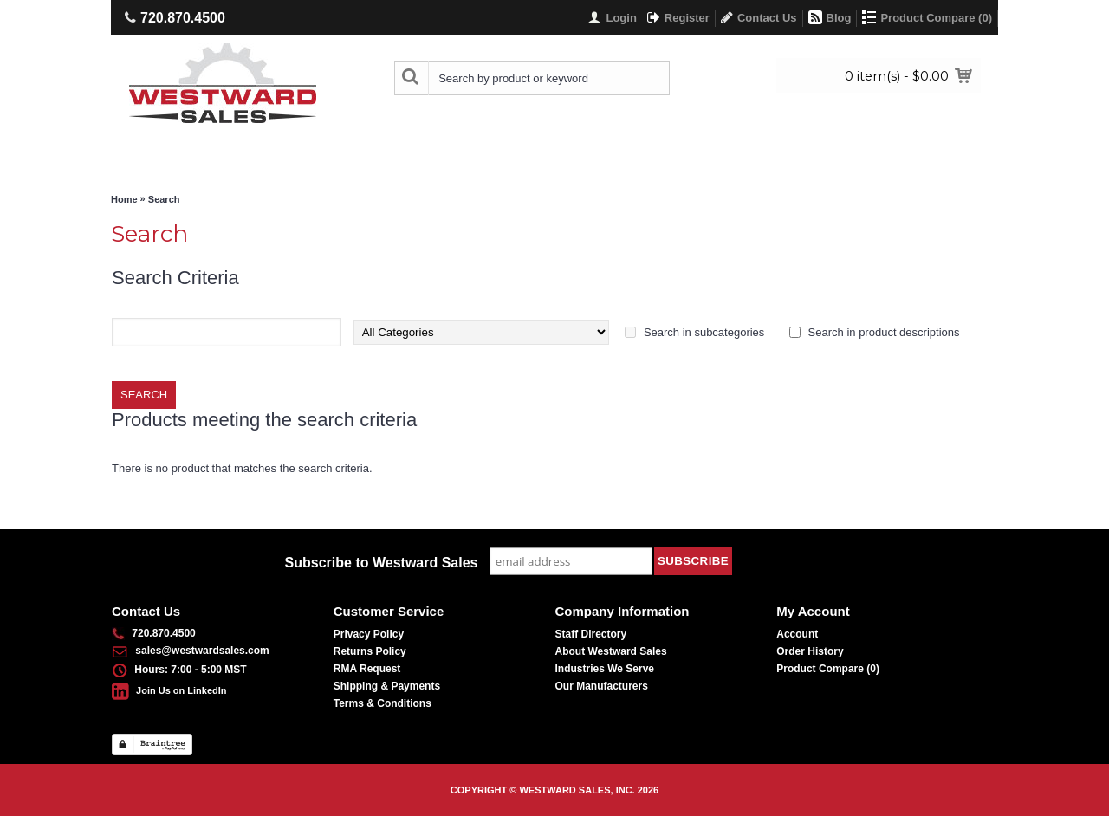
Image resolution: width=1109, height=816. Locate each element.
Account (797, 634)
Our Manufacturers (601, 686)
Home (124, 199)
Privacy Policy (369, 634)
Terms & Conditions (382, 703)
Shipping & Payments (387, 686)
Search (164, 199)
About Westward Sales (611, 651)
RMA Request (367, 669)
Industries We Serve (605, 669)
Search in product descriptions (884, 332)
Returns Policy (370, 651)
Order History (809, 651)
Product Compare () (827, 669)
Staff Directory (591, 634)
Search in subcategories (704, 332)
